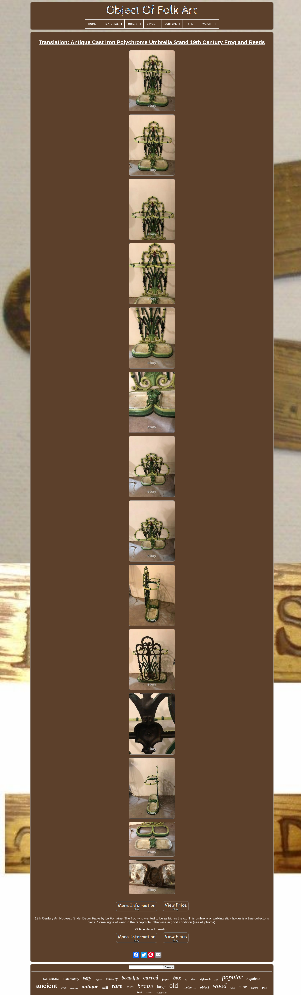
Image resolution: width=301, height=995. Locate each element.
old (173, 985)
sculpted (74, 988)
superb (254, 987)
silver (194, 979)
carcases (51, 978)
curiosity (161, 992)
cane (242, 986)
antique (90, 986)
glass (149, 992)
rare (117, 985)
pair (264, 987)
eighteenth (205, 979)
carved (150, 977)
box (177, 978)
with (232, 987)
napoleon (253, 979)
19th (130, 986)
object (204, 987)
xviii (105, 987)
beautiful (130, 978)
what (63, 987)
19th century (71, 979)
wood (220, 985)
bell (139, 992)
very (87, 978)
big (186, 980)
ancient (46, 986)
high (216, 980)
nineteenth (189, 987)
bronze (145, 986)
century (112, 978)
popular (232, 977)
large (161, 986)
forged (165, 979)
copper (98, 979)
